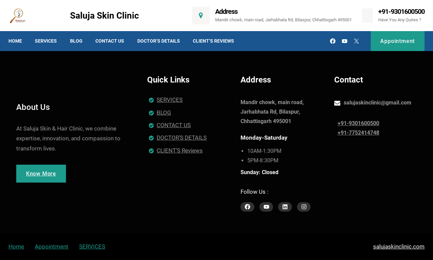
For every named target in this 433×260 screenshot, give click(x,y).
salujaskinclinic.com (399, 246)
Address (226, 11)
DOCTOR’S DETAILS (182, 137)
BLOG (164, 112)
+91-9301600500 (401, 11)
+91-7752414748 (358, 132)
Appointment (397, 41)
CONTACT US (174, 125)
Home (16, 246)
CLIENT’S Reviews (180, 150)
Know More (41, 173)
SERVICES (170, 99)
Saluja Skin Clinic (104, 15)
